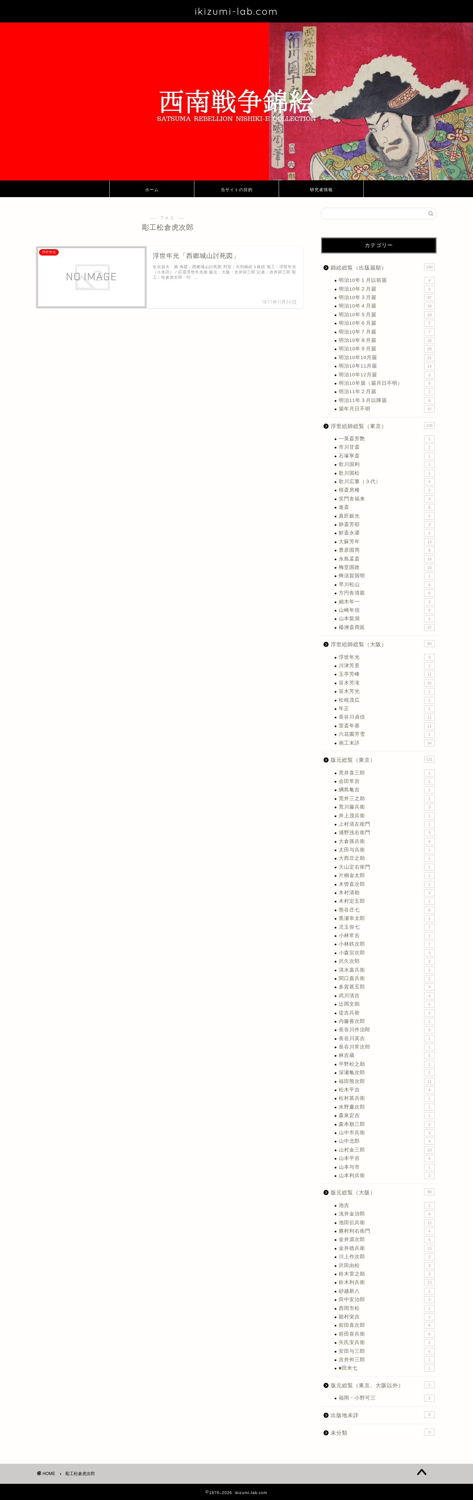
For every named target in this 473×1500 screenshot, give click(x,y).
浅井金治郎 (387, 1213)
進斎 (387, 507)
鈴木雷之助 (387, 1274)
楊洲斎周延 (387, 627)
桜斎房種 (387, 490)
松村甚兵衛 (387, 1098)
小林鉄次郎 (387, 944)
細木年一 (387, 601)
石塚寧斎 (387, 456)
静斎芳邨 (387, 524)
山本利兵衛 (387, 1175)
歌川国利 (387, 464)
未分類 (383, 1432)
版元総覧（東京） (383, 759)
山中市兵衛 (387, 1132)
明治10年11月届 (387, 366)
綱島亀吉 (387, 789)
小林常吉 (387, 935)
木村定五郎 (387, 901)
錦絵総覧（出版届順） (383, 267)
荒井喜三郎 (387, 773)
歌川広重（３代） (387, 481)
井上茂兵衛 (387, 815)
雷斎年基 (387, 725)
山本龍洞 (387, 618)
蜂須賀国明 (387, 575)
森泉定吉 (387, 1115)
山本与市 (387, 1167)
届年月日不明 (387, 409)
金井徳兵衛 (387, 1248)
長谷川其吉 (387, 1038)
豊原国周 (387, 550)
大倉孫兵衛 (387, 841)
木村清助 (387, 892)
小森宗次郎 (387, 952)
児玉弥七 (387, 927)
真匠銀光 (387, 516)
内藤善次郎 (387, 1021)
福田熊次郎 (387, 1081)
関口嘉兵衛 (387, 978)
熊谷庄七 (387, 910)
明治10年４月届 (387, 306)
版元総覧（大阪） (383, 1191)
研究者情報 (321, 189)
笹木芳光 (387, 691)
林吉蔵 (387, 1055)
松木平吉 (387, 1089)
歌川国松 (387, 473)
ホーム (152, 189)
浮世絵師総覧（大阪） (383, 643)
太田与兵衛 (387, 849)
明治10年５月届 (387, 314)
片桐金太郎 (387, 875)
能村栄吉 (387, 1316)
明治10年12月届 (387, 374)
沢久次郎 (387, 961)
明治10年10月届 (387, 357)
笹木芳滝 (387, 683)
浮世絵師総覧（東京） (383, 425)
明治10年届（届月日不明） (387, 383)
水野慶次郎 (387, 1107)
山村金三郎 (387, 1150)
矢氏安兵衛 (387, 1342)
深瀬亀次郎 (387, 1072)
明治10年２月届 (387, 289)
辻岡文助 (387, 1004)
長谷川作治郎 (387, 1029)
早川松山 (387, 584)
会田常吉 (387, 781)
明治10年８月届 (387, 340)
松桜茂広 (387, 700)
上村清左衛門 (387, 824)
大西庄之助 (387, 858)
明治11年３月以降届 (387, 400)
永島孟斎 (387, 559)
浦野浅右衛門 (387, 832)
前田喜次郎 (387, 1325)
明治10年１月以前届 (387, 280)
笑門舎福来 (387, 498)
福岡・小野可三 (387, 1398)
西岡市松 (387, 1308)
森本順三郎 (387, 1124)
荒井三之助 (387, 798)
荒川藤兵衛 (387, 807)
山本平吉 (387, 1158)
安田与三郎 (387, 1351)
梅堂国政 (387, 567)
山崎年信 (387, 610)
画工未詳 (387, 743)
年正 (387, 708)
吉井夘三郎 (387, 1359)
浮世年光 (387, 657)
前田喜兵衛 (387, 1334)
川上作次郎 (387, 1256)
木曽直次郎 (387, 884)
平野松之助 (387, 1064)
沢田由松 (387, 1265)
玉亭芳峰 (387, 674)
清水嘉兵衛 (387, 970)
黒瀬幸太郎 (387, 918)
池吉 (387, 1205)
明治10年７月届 (387, 332)
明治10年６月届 (387, 323)
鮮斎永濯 (387, 533)
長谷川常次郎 (387, 1047)
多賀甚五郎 (387, 987)
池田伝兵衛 (387, 1222)
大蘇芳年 (387, 541)
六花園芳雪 (387, 734)
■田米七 (387, 1368)
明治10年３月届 (387, 297)
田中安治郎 (387, 1299)
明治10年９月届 (387, 348)
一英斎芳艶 (387, 438)
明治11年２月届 (387, 391)
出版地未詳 (383, 1414)
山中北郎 (387, 1141)
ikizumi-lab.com (236, 11)
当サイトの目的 (237, 189)
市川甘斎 (387, 447)
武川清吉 (387, 995)
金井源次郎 (387, 1239)
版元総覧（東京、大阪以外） (383, 1384)
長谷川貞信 (387, 717)
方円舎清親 (387, 593)
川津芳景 (387, 665)
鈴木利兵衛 (387, 1282)
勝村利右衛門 (387, 1231)
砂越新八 (387, 1291)
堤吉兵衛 (387, 1013)
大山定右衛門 (387, 867)
